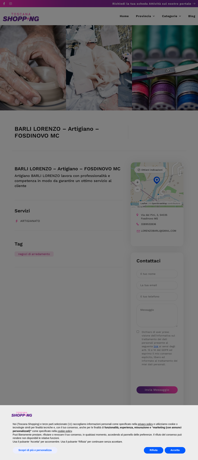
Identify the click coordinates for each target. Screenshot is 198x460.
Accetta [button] (175, 450)
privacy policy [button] (145, 424)
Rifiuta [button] (154, 450)
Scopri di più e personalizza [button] (35, 450)
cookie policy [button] (65, 431)
